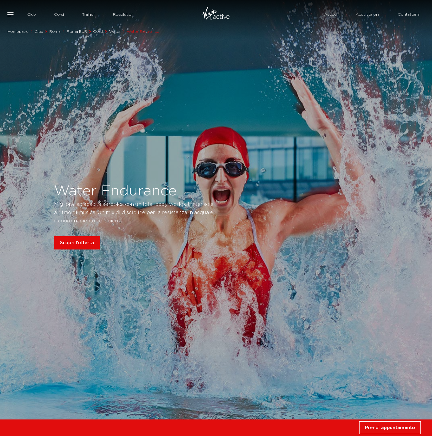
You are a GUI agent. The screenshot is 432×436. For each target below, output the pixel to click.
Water (115, 31)
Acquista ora (368, 14)
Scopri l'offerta (77, 242)
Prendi (390, 427)
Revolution (123, 14)
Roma (55, 31)
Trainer (88, 14)
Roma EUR (77, 31)
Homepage (18, 31)
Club (31, 14)
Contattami (409, 14)
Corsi (59, 14)
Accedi (330, 14)
